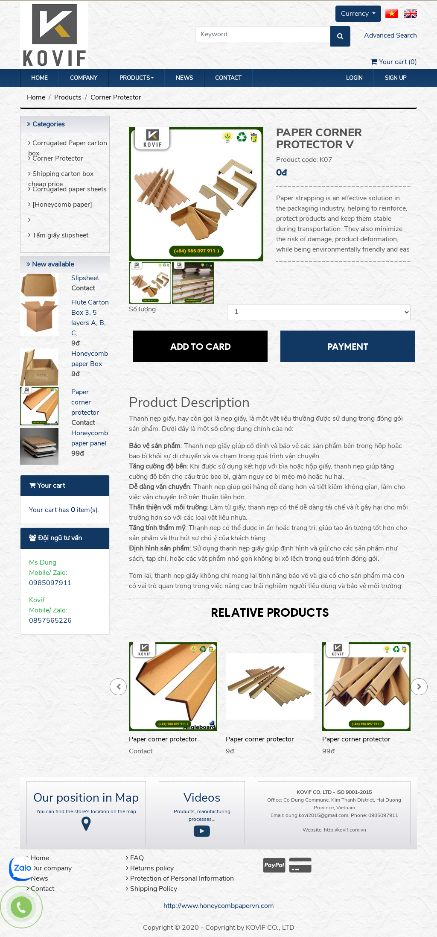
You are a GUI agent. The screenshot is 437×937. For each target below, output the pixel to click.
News (184, 78)
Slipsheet (85, 278)
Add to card (200, 346)
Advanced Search (390, 35)
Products (68, 97)
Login (354, 78)
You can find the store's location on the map (86, 811)
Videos (202, 798)
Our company (49, 868)
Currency (355, 13)
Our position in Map (86, 798)
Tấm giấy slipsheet (58, 235)
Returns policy (150, 868)
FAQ (135, 858)
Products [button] (134, 78)
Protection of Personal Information (180, 878)
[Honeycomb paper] (60, 204)
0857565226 (50, 620)
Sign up (395, 78)
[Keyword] (263, 34)
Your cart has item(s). (64, 510)
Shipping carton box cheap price (60, 176)
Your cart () (393, 62)
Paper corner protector (85, 402)
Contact (228, 78)
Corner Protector (115, 97)
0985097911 (50, 583)
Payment (347, 346)
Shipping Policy (151, 888)
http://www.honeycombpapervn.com (218, 906)
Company (83, 78)
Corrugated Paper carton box (67, 145)
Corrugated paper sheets (67, 189)
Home (39, 78)
